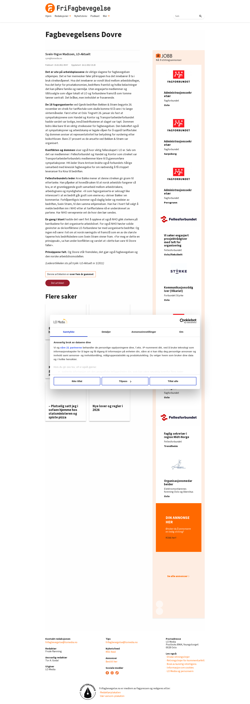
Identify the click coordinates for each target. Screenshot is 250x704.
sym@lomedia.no (53, 58)
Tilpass (125, 381)
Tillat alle (172, 381)
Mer (106, 16)
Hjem (48, 16)
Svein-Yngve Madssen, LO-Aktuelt (68, 54)
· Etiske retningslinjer (178, 657)
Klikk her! (171, 537)
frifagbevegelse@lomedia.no (61, 642)
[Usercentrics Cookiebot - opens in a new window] (180, 321)
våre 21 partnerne (73, 347)
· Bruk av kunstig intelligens (181, 664)
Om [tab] (180, 331)
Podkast (95, 16)
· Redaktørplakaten (110, 692)
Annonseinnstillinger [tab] (143, 331)
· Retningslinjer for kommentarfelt (185, 660)
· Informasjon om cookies (180, 667)
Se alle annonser (177, 576)
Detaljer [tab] (106, 331)
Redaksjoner (63, 16)
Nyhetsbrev (80, 16)
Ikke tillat (78, 381)
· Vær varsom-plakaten (111, 696)
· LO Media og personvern (179, 671)
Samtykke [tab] (70, 331)
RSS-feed (111, 652)
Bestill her (111, 661)
